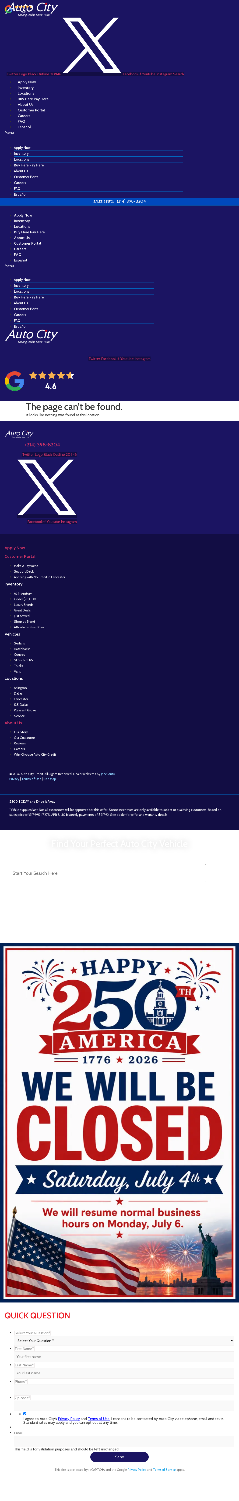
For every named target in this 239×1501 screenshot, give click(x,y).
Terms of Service (164, 1470)
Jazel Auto (108, 774)
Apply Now (22, 148)
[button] (94, 133)
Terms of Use (31, 779)
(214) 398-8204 (42, 444)
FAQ (17, 189)
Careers (20, 183)
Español (24, 127)
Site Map (49, 779)
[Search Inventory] (107, 873)
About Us (21, 171)
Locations (21, 159)
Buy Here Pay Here (29, 165)
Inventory (21, 153)
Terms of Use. (99, 1418)
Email (18, 1433)
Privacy (14, 779)
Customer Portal (26, 177)
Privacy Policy (69, 1418)
